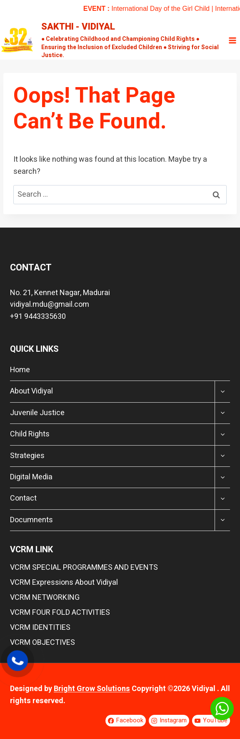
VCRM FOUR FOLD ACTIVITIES (60, 612)
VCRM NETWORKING (45, 597)
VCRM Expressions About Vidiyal (64, 582)
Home (20, 370)
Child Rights (30, 434)
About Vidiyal (31, 391)
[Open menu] (232, 40)
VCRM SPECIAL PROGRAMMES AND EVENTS (84, 567)
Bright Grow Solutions (92, 688)
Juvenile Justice (37, 412)
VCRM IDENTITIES (40, 627)
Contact (23, 498)
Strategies (27, 455)
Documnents (31, 520)
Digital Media (31, 477)
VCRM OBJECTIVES (42, 642)
